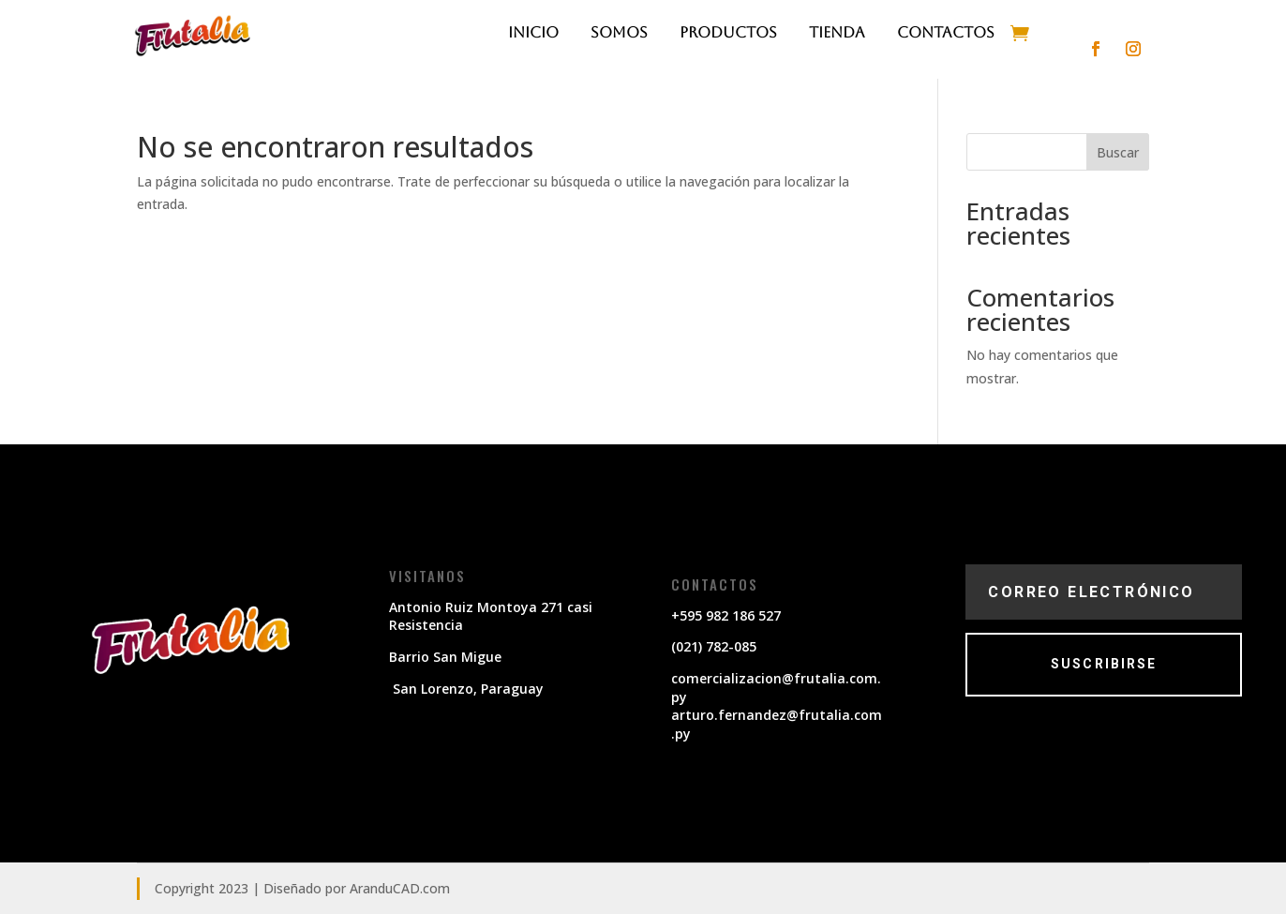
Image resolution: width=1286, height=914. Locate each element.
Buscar (1118, 152)
